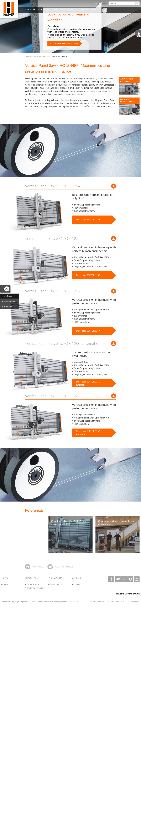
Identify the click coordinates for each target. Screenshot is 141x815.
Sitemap (135, 601)
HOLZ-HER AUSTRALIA (33, 56)
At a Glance (8, 296)
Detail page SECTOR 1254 (88, 219)
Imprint (101, 601)
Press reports (56, 584)
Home (93, 601)
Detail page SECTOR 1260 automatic (88, 383)
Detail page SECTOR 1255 (88, 275)
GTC (128, 601)
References (8, 307)
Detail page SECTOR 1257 (88, 331)
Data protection (115, 601)
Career (77, 584)
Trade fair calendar (35, 588)
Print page (37, 566)
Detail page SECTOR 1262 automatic (88, 432)
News (6, 584)
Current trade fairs (35, 584)
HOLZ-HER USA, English (64, 43)
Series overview (9, 301)
